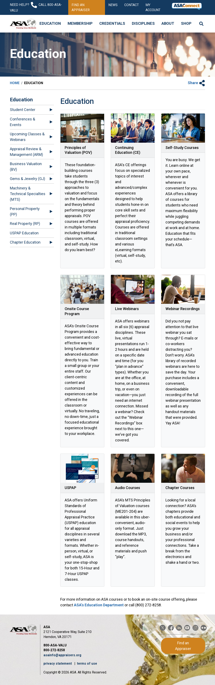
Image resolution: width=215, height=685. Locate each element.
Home (15, 83)
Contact (131, 5)
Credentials (112, 23)
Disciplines (143, 23)
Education (50, 23)
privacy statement (58, 663)
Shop (186, 23)
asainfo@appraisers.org (62, 655)
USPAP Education (24, 233)
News (113, 5)
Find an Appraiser (81, 7)
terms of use (87, 663)
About (167, 23)
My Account (153, 7)
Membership (80, 23)
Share (196, 83)
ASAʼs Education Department (99, 605)
